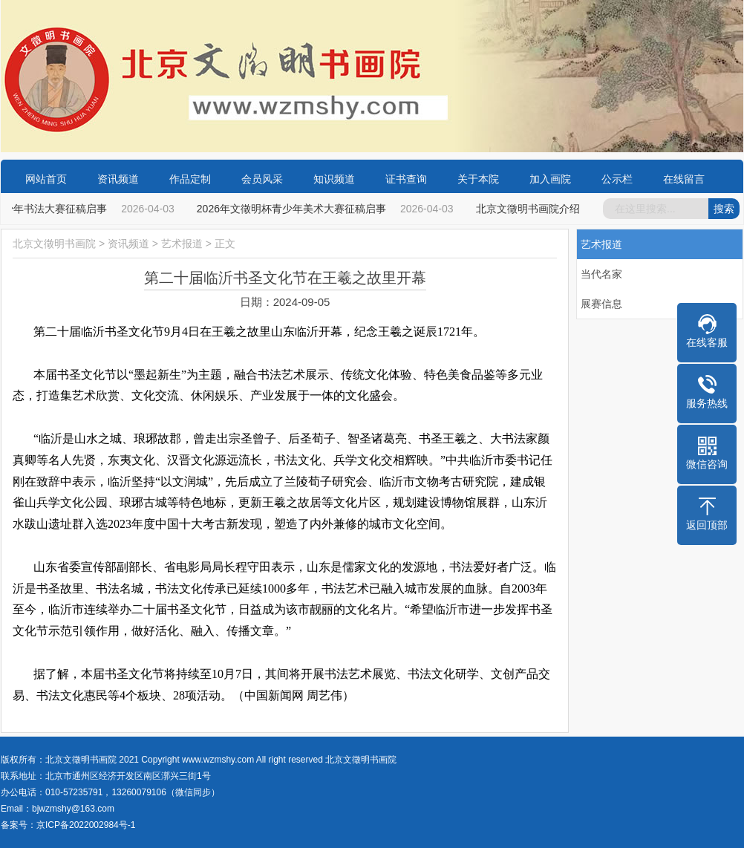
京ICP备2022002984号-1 (85, 825)
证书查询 (406, 179)
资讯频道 (118, 179)
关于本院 (478, 179)
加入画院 (550, 179)
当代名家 (601, 274)
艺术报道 (182, 243)
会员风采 (262, 179)
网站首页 (46, 179)
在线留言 (684, 179)
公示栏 (617, 179)
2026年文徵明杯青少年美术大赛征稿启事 (294, 209)
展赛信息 (601, 304)
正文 (225, 243)
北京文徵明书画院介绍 (531, 209)
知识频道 (334, 179)
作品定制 (190, 179)
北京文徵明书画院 (54, 243)
